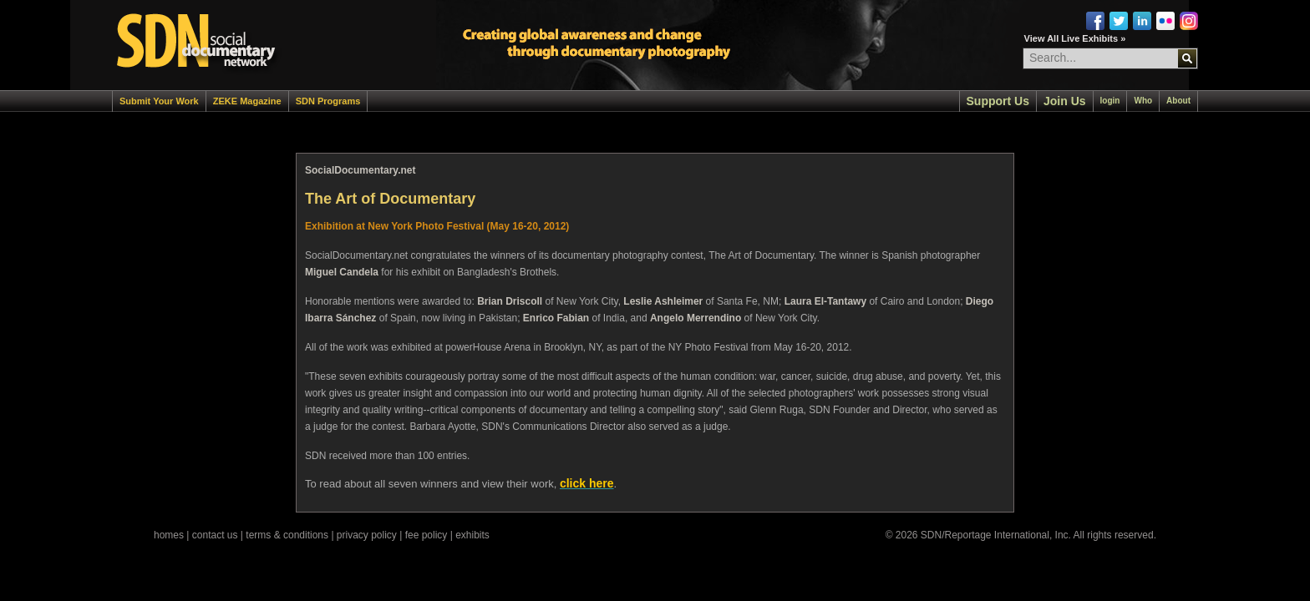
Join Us (1064, 101)
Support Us (998, 101)
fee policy (426, 535)
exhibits (472, 535)
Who (1143, 100)
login (1110, 100)
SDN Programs (328, 101)
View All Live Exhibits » (1075, 38)
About (1178, 100)
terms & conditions (287, 535)
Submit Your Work (159, 101)
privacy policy (367, 535)
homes (169, 535)
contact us (215, 535)
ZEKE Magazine (247, 101)
